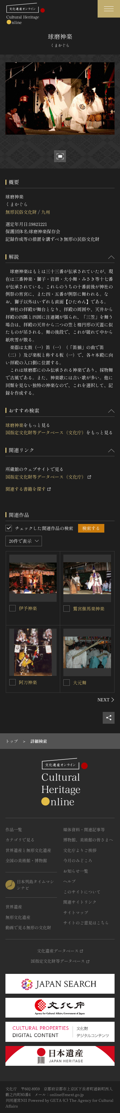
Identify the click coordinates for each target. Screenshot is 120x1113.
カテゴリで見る (20, 840)
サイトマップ (75, 912)
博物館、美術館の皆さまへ (88, 840)
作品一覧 (13, 829)
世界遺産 (13, 907)
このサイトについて (82, 892)
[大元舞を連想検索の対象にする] (66, 682)
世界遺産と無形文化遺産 (28, 850)
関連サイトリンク (80, 902)
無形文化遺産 (17, 917)
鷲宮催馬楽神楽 (88, 608)
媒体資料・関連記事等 (84, 829)
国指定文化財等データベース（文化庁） (45, 432)
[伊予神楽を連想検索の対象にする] (12, 608)
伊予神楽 (28, 608)
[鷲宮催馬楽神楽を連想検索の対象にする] (66, 608)
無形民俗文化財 (21, 212)
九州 (45, 212)
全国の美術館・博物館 (26, 860)
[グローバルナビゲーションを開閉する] (109, 9)
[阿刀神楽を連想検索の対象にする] (12, 682)
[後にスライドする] (106, 700)
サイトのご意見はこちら (86, 923)
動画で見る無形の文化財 (28, 927)
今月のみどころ (77, 860)
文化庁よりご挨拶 (80, 850)
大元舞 (79, 682)
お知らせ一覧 (75, 871)
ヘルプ (69, 881)
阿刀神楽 (28, 682)
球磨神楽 (14, 425)
